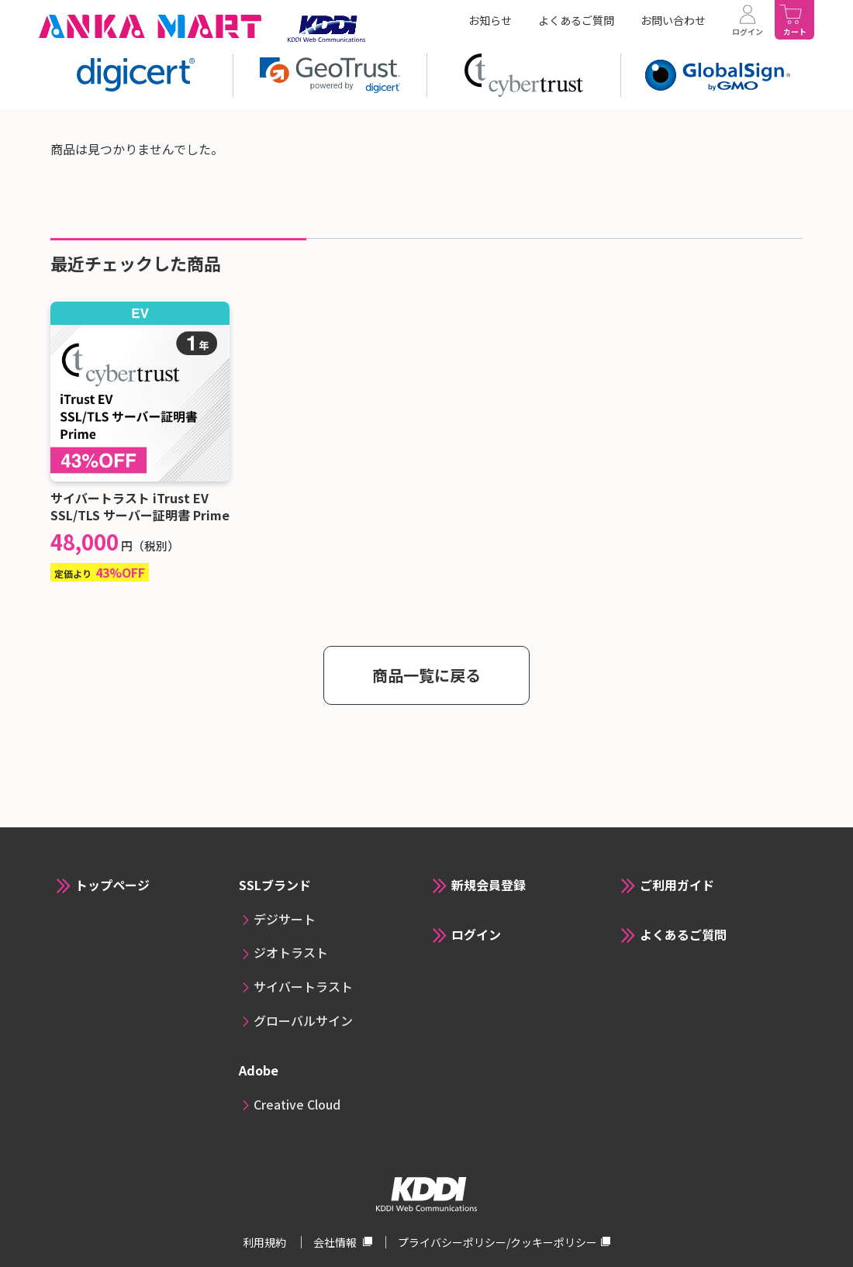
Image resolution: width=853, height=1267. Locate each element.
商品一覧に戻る (426, 675)
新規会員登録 (488, 884)
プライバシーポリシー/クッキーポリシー (497, 1242)
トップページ (112, 884)
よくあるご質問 (576, 20)
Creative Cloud (297, 1104)
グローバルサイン (303, 1020)
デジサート (285, 919)
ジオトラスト (291, 952)
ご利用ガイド (677, 884)
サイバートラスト (303, 986)
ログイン (476, 934)
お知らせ (490, 20)
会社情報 (336, 1242)
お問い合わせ (673, 20)
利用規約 (265, 1242)
